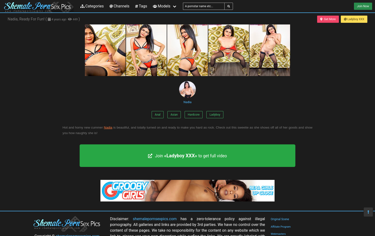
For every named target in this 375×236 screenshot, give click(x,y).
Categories (92, 6)
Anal (157, 114)
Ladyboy (215, 114)
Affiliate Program (281, 226)
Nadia (187, 92)
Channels (119, 6)
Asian (174, 114)
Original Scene (280, 219)
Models (161, 6)
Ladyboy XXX (354, 19)
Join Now (363, 6)
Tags (141, 6)
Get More (328, 19)
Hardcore (193, 114)
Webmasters (278, 234)
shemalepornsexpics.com (155, 219)
